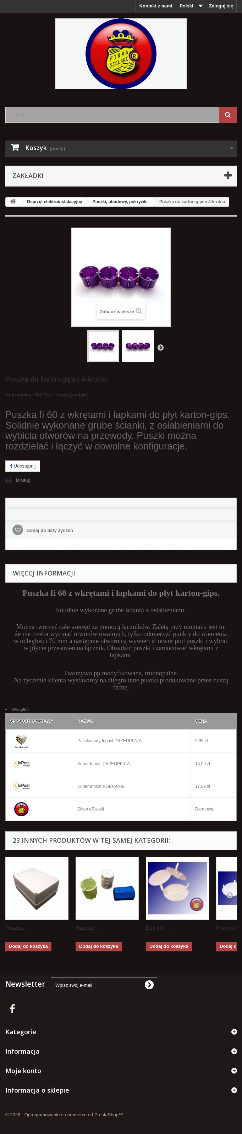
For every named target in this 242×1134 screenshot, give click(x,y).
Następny (160, 347)
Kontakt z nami (155, 5)
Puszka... (16, 928)
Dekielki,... (158, 928)
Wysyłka (20, 709)
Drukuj (23, 480)
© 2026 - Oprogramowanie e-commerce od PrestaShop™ (64, 1114)
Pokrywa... (228, 928)
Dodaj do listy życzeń (49, 530)
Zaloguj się (221, 5)
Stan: (49, 394)
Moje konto (23, 1070)
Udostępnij (22, 466)
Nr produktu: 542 (46, 396)
